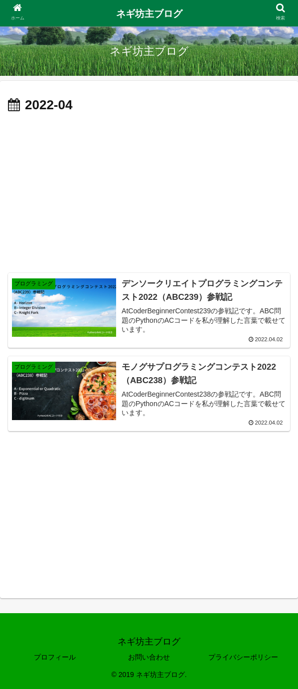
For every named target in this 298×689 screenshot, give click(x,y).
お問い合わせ (149, 657)
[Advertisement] (149, 191)
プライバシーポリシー (243, 657)
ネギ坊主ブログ (149, 13)
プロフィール (55, 657)
